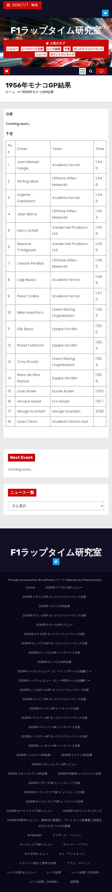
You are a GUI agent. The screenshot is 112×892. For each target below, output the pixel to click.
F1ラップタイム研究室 (56, 30)
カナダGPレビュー (36, 854)
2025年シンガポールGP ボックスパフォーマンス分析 (54, 690)
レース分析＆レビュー (21, 872)
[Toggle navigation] (82, 71)
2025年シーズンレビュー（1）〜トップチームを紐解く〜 (54, 671)
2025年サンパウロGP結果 (54, 662)
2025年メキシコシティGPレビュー (54, 764)
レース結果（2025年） (86, 872)
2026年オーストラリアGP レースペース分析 (54, 801)
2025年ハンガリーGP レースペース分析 (54, 746)
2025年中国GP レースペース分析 (79, 773)
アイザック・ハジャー (66, 835)
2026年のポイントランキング (82, 811)
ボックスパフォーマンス (88, 49)
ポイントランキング (62, 54)
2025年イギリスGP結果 (54, 606)
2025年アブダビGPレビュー (64, 587)
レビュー (12, 49)
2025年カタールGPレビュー (54, 625)
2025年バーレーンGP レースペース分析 (54, 727)
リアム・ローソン (78, 863)
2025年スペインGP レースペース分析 (54, 708)
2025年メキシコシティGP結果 (27, 773)
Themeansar (92, 580)
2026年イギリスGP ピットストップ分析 (54, 783)
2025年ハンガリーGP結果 (33, 755)
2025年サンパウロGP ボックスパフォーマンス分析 (54, 643)
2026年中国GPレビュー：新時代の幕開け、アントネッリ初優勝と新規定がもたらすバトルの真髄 (54, 823)
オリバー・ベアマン (76, 844)
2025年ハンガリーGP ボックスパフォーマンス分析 (54, 736)
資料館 (74, 882)
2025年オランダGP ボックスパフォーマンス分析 (54, 615)
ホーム (10, 92)
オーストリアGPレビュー (36, 844)
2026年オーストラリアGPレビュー (30, 811)
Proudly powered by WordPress (31, 580)
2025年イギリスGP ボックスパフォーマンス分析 (54, 597)
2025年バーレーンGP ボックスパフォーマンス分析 (54, 718)
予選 (67, 49)
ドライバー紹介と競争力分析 (37, 863)
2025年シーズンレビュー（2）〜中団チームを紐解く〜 (54, 680)
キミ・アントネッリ (72, 854)
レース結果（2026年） (45, 882)
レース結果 (53, 49)
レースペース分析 (32, 49)
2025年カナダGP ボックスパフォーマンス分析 (54, 634)
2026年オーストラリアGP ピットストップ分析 (54, 792)
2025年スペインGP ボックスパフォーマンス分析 (54, 699)
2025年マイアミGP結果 (76, 755)
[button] (91, 71)
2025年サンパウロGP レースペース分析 (54, 652)
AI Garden (35, 835)
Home (30, 587)
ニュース (41, 54)
